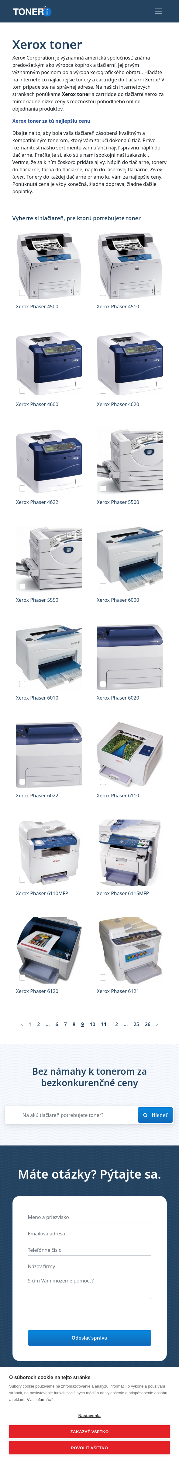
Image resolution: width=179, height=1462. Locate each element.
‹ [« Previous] (22, 1024)
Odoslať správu (90, 1337)
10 (92, 1024)
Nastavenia (89, 1415)
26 (147, 1024)
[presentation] (74, 1316)
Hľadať (155, 1114)
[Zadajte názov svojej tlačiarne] (78, 1115)
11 (104, 1024)
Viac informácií (40, 1399)
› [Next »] (157, 1024)
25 (136, 1024)
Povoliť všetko (89, 1448)
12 (115, 1024)
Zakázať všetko (90, 1431)
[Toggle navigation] (158, 11)
